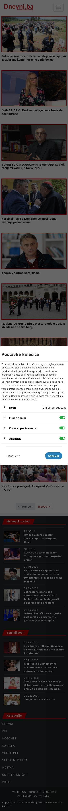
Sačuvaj (53, 455)
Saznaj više (13, 455)
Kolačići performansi (23, 428)
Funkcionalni (17, 417)
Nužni (13, 407)
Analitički (15, 438)
